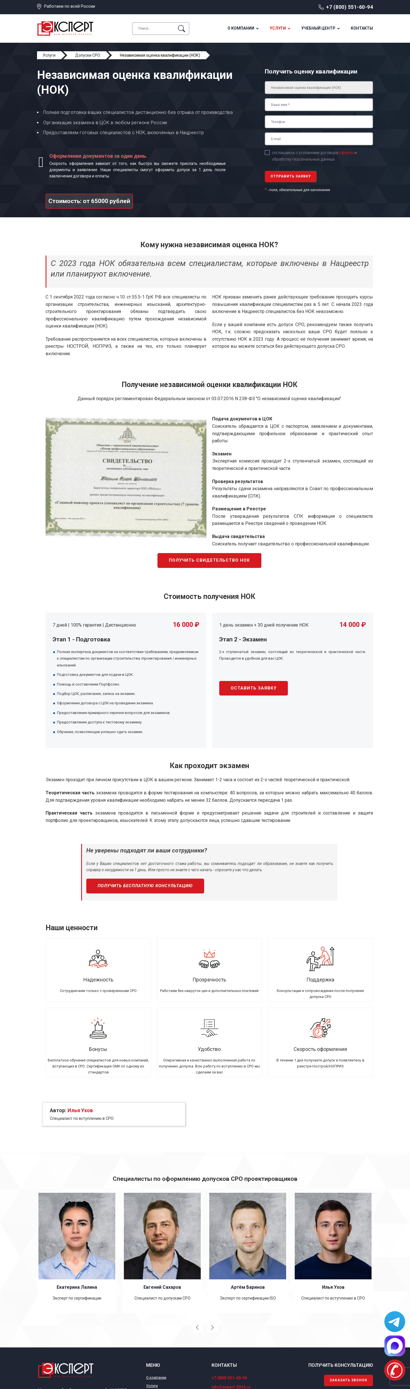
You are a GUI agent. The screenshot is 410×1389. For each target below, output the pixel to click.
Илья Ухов (80, 1110)
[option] (77, 1252)
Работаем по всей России (69, 6)
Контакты (362, 28)
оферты (346, 152)
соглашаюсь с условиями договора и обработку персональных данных (314, 155)
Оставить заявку (253, 688)
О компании (240, 28)
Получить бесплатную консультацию (145, 885)
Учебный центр (318, 28)
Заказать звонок (348, 1380)
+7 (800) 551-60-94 (349, 7)
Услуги (278, 28)
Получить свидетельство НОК (209, 560)
